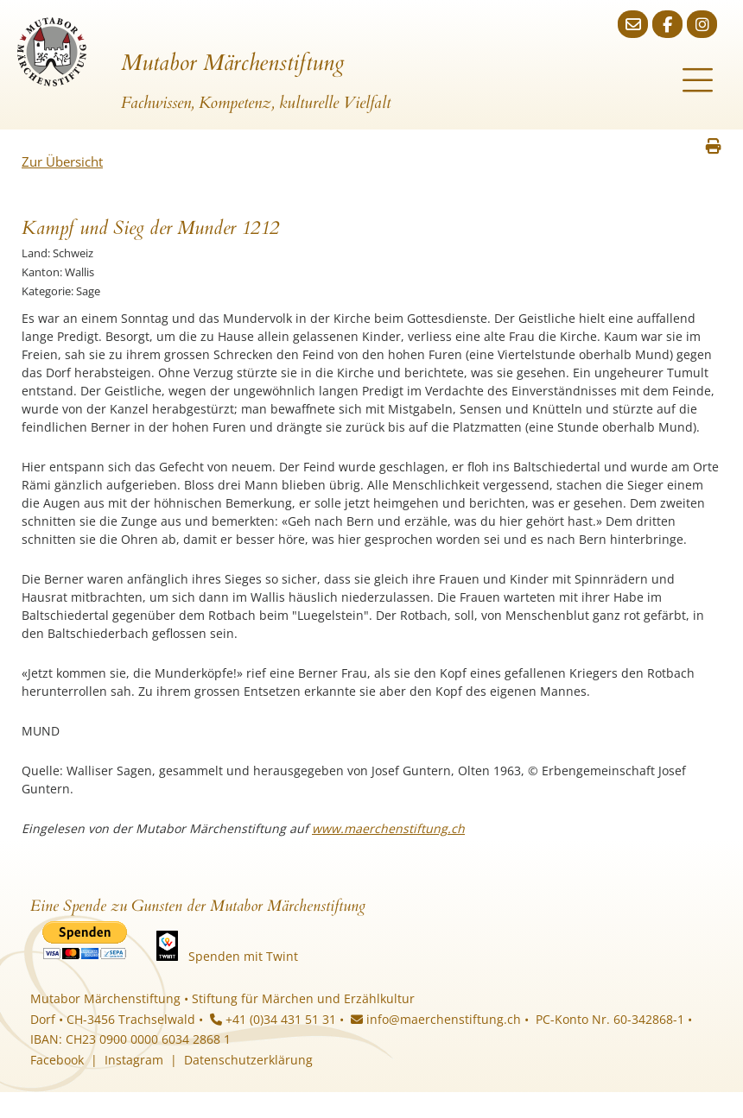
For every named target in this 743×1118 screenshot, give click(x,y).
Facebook (57, 1060)
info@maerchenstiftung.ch (436, 1019)
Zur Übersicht (62, 161)
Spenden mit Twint (243, 956)
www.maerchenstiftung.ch (388, 828)
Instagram (134, 1060)
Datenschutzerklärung (248, 1060)
